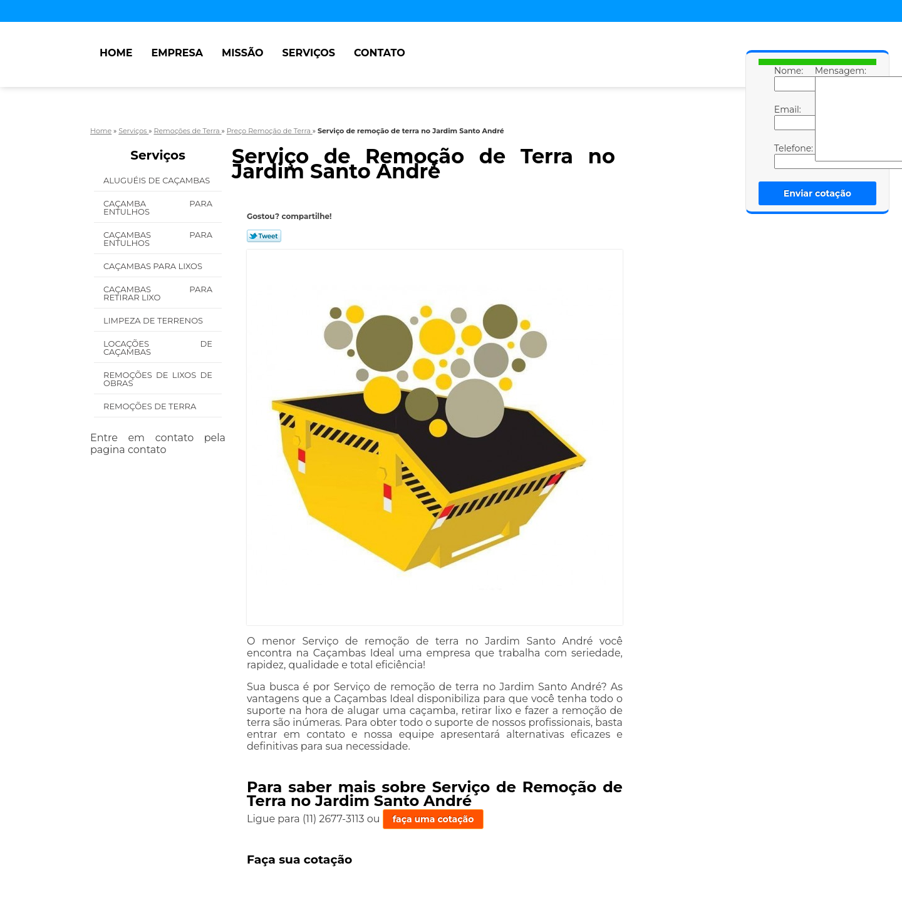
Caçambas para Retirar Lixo (157, 293)
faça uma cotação (433, 819)
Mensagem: (827, 113)
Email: (786, 117)
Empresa (177, 53)
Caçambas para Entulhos (157, 239)
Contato (379, 53)
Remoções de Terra (149, 406)
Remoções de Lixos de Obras (157, 379)
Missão (243, 53)
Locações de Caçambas (157, 348)
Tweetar (264, 236)
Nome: (786, 78)
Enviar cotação (817, 193)
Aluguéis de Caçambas (156, 180)
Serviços (309, 53)
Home (116, 53)
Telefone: (786, 156)
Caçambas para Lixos (152, 266)
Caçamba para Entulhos (157, 207)
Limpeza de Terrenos (153, 320)
